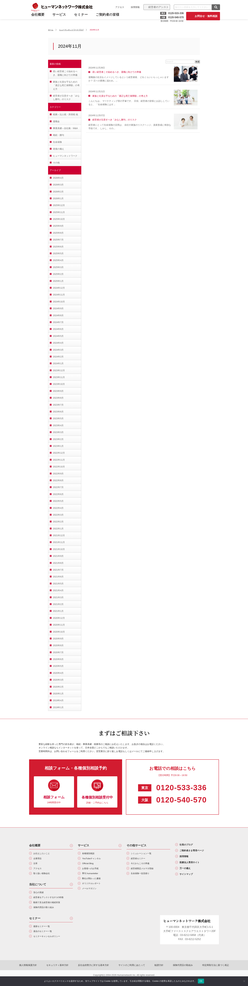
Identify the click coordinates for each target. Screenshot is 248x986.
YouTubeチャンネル (94, 859)
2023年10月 (59, 384)
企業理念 (39, 859)
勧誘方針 (155, 972)
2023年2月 (58, 439)
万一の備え (187, 872)
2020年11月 (59, 625)
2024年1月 (58, 363)
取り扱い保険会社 (44, 876)
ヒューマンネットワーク (65, 156)
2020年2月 (58, 686)
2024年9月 (58, 308)
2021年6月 (58, 576)
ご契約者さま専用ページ (195, 851)
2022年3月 (58, 515)
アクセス (118, 7)
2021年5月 (58, 583)
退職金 (56, 121)
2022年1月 (58, 528)
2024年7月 (58, 322)
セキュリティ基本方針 (64, 972)
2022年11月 (59, 460)
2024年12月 (59, 288)
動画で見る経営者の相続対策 (50, 907)
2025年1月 (58, 281)
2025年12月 (59, 205)
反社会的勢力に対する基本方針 (96, 972)
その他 (56, 162)
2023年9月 (58, 391)
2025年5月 (58, 253)
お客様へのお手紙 (93, 870)
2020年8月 (58, 645)
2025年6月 (58, 246)
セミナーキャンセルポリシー (50, 943)
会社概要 (34, 845)
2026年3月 (58, 184)
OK (200, 981)
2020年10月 (59, 631)
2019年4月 (58, 700)
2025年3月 (58, 267)
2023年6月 (58, 411)
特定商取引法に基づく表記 (206, 972)
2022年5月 (58, 501)
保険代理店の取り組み (46, 913)
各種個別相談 (90, 853)
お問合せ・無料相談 (205, 16)
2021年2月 (58, 604)
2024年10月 (59, 301)
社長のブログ (188, 845)
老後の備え (58, 149)
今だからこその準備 (142, 865)
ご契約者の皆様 (108, 17)
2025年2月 (58, 274)
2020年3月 (58, 680)
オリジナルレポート (94, 887)
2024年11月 (59, 294)
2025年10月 (59, 219)
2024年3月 (58, 350)
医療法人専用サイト (193, 865)
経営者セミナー (140, 859)
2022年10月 (59, 466)
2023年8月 (58, 398)
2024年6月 (58, 329)
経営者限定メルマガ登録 (145, 870)
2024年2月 (58, 356)
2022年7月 (58, 487)
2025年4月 (58, 260)
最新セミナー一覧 (44, 932)
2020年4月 (58, 673)
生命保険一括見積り (142, 876)
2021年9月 (58, 556)
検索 (197, 62)
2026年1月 (58, 198)
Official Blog (89, 865)
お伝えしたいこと (44, 853)
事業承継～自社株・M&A (65, 128)
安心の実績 (40, 896)
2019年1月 (58, 707)
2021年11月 (59, 542)
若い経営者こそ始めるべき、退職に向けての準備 (65, 73)
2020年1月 (58, 693)
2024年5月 (58, 336)
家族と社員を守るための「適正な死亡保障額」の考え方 (66, 85)
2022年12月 (59, 453)
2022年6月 (58, 494)
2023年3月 (58, 432)
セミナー (82, 17)
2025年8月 (58, 233)
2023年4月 (58, 425)
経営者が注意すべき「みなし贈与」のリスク (66, 97)
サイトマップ (188, 879)
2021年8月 (58, 563)
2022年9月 (58, 473)
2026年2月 (58, 191)
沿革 (36, 865)
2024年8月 (58, 315)
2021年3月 (58, 597)
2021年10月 (59, 549)
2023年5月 (58, 418)
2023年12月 (59, 370)
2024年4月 (58, 343)
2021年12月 (59, 535)
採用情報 (134, 7)
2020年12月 (59, 618)
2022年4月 (58, 508)
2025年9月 (58, 226)
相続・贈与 (58, 135)
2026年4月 (58, 178)
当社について (37, 887)
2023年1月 (58, 446)
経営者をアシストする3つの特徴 (52, 901)
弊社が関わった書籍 (94, 882)
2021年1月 (58, 611)
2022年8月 (58, 480)
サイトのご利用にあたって (131, 972)
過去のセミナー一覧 (45, 938)
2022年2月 (58, 521)
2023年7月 (58, 405)
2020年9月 (58, 638)
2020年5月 (58, 666)
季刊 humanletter (92, 876)
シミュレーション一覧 (144, 853)
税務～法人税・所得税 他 (65, 114)
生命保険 (57, 142)
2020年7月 (58, 652)
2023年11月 (59, 377)
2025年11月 (59, 212)
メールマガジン (91, 893)
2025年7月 (58, 239)
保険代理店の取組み (176, 972)
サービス (60, 17)
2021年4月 (58, 590)
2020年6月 (58, 659)
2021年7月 (58, 570)
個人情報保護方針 (37, 972)
